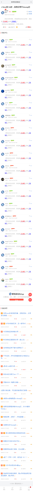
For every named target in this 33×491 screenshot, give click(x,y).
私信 (12, 489)
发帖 (30, 299)
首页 (4, 489)
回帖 (30, 294)
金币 (21, 489)
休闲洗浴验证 (16, 2)
